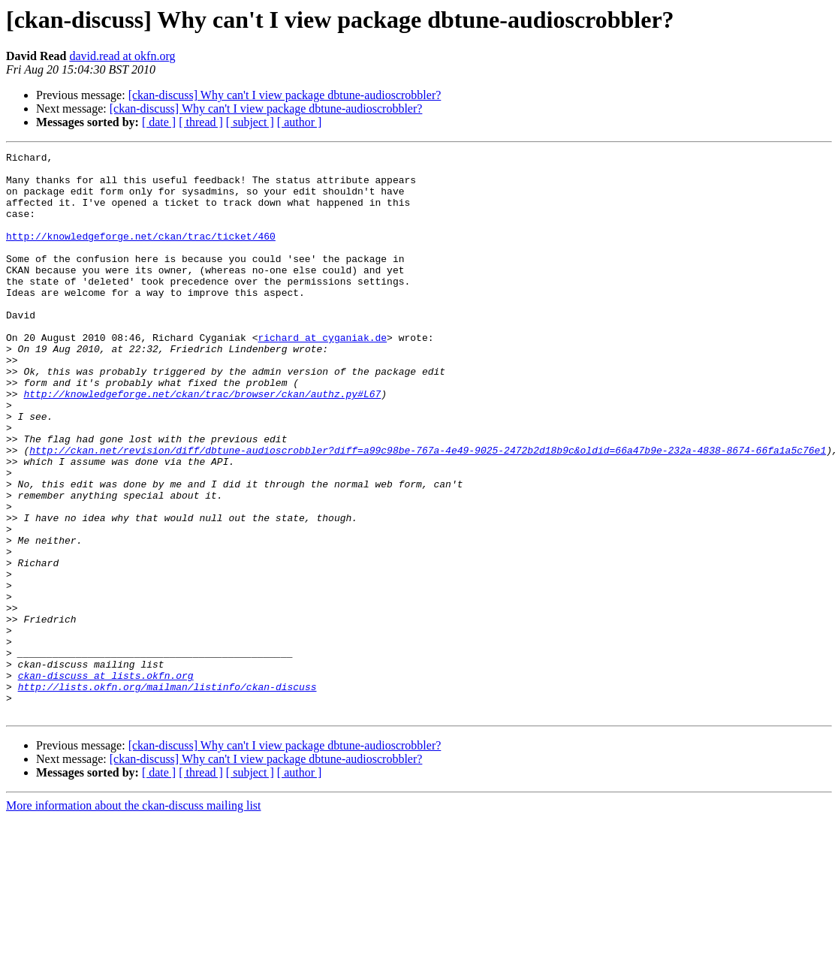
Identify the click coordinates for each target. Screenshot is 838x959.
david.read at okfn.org (122, 56)
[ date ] (159, 122)
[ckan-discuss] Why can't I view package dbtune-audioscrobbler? (285, 95)
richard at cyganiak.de (322, 375)
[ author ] (299, 122)
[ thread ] (201, 122)
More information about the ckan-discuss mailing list (133, 918)
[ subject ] (250, 122)
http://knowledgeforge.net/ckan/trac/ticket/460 (141, 254)
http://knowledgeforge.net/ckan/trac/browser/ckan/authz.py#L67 (202, 443)
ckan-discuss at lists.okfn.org (106, 781)
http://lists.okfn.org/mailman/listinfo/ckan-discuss (167, 794)
